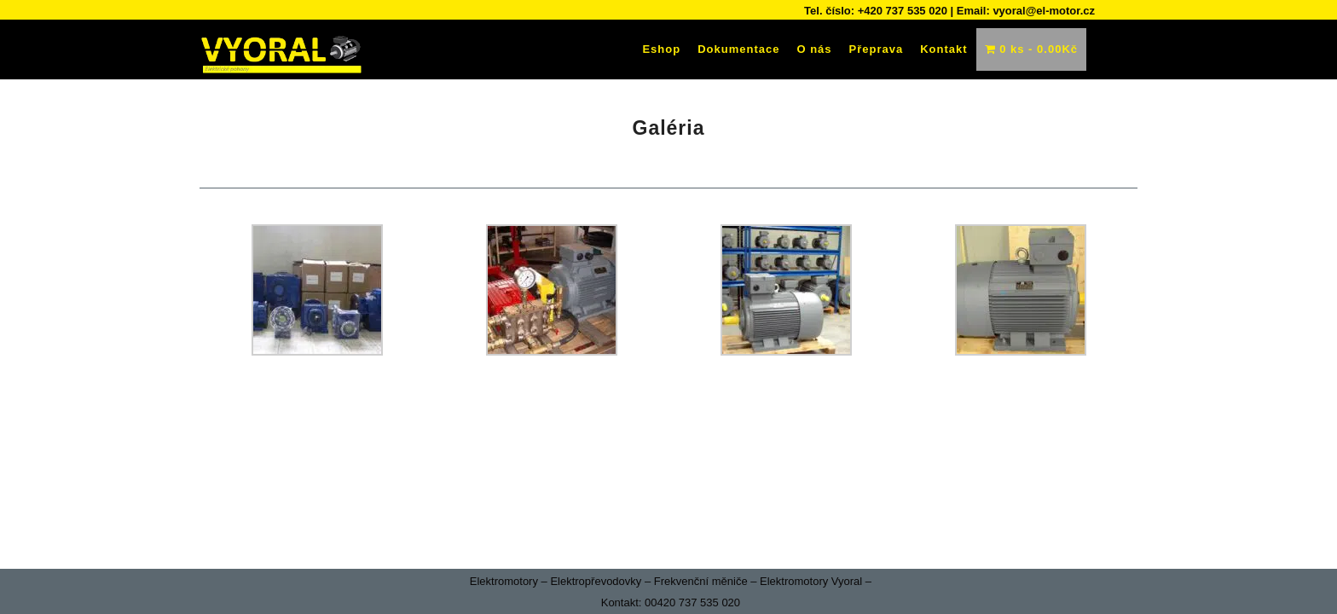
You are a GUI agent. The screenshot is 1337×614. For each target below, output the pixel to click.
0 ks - (1031, 49)
